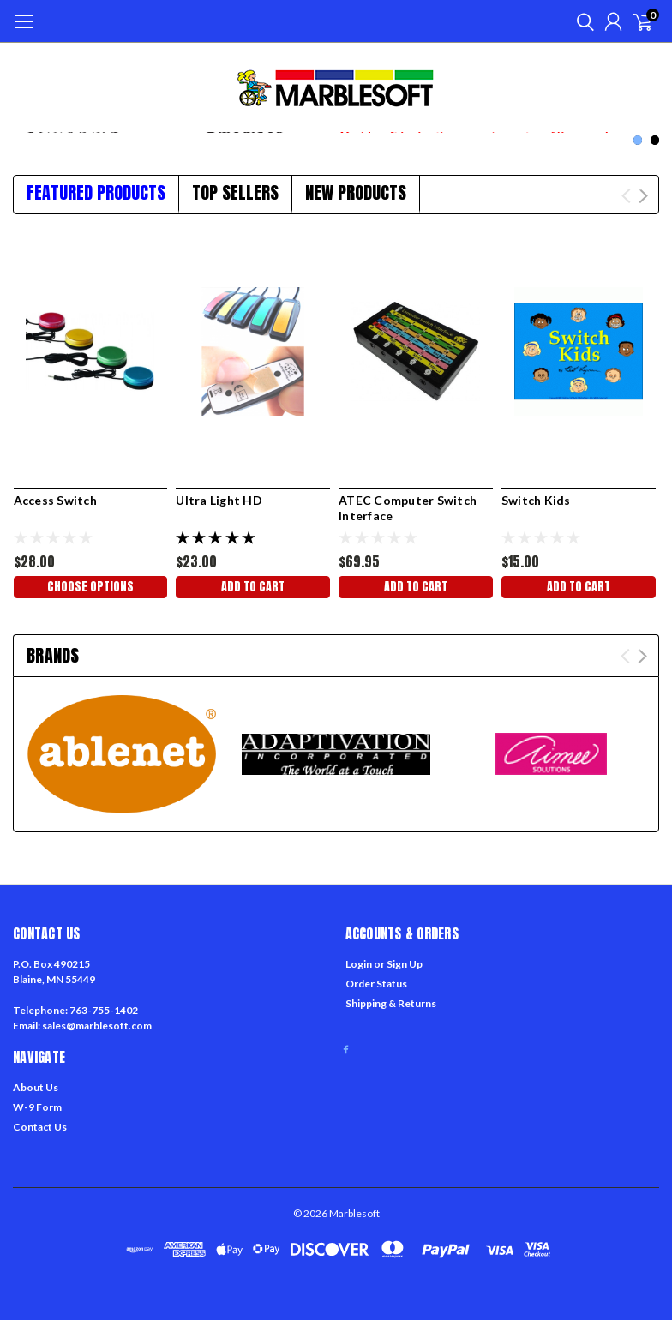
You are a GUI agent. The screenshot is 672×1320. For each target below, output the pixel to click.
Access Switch (55, 500)
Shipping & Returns (390, 1003)
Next (643, 196)
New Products (355, 192)
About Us (35, 1087)
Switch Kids (536, 500)
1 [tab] (638, 140)
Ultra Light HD (219, 500)
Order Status (376, 983)
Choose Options (90, 587)
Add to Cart (253, 587)
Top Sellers (235, 192)
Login (358, 963)
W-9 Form (37, 1107)
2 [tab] (655, 140)
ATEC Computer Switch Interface (408, 508)
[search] (581, 21)
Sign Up (405, 963)
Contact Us (40, 1126)
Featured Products (96, 192)
